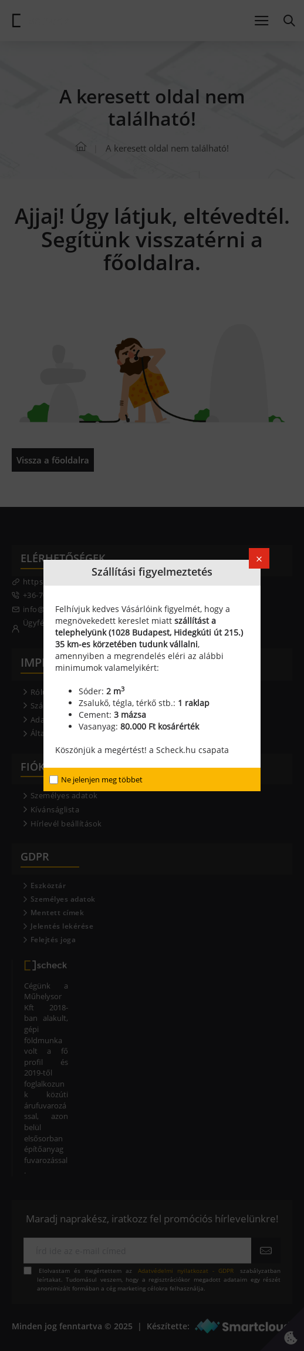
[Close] (259, 558)
